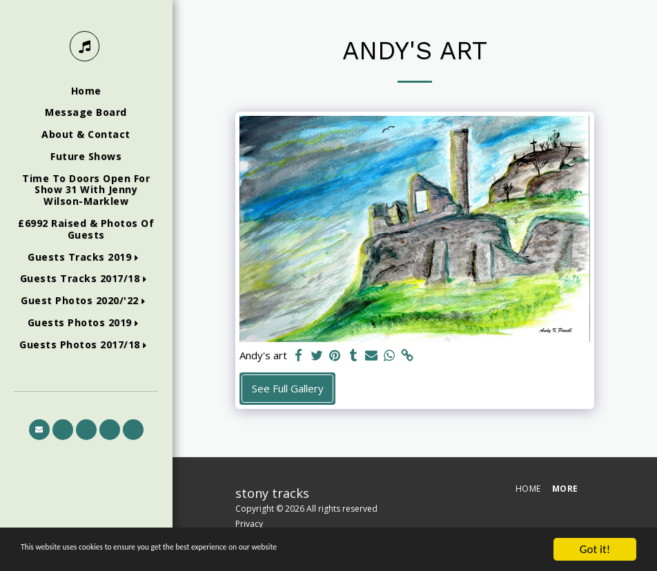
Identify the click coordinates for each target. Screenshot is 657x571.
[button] (86, 257)
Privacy (249, 524)
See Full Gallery (288, 388)
